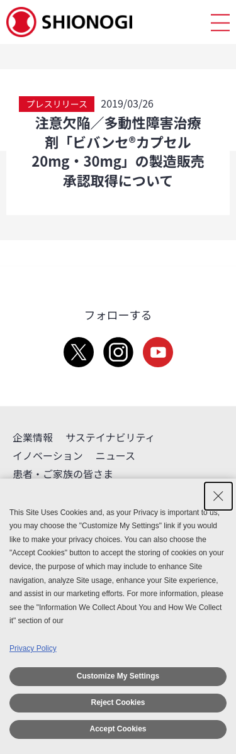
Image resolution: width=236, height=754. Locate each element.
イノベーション (48, 455)
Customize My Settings (118, 676)
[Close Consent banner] (218, 496)
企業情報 (33, 437)
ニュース (115, 455)
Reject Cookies (118, 702)
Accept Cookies (117, 728)
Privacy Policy (33, 648)
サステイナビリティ (110, 437)
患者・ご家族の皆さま (63, 473)
